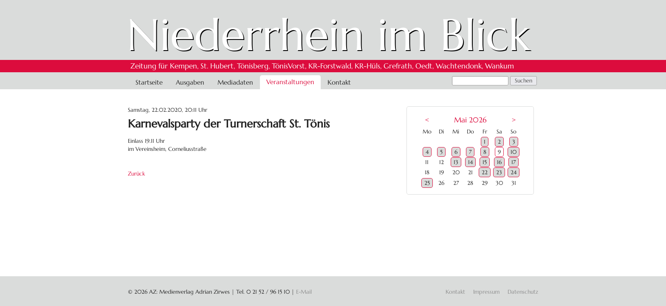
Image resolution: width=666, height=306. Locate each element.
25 (427, 183)
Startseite (149, 82)
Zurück (136, 173)
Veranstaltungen (290, 82)
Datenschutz (523, 291)
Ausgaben (190, 82)
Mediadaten (235, 82)
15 (485, 162)
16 (499, 162)
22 (485, 172)
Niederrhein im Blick (328, 34)
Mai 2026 (470, 120)
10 (513, 152)
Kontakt (339, 82)
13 (456, 162)
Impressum (486, 291)
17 (513, 162)
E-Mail (304, 291)
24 (513, 172)
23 (499, 172)
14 (470, 162)
